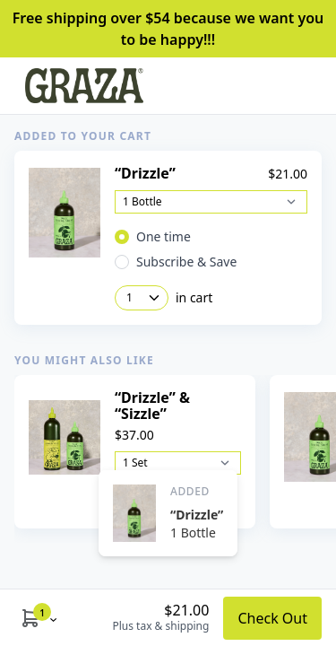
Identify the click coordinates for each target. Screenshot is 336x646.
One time (163, 236)
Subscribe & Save (186, 261)
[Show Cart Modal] (30, 617)
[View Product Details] (64, 213)
